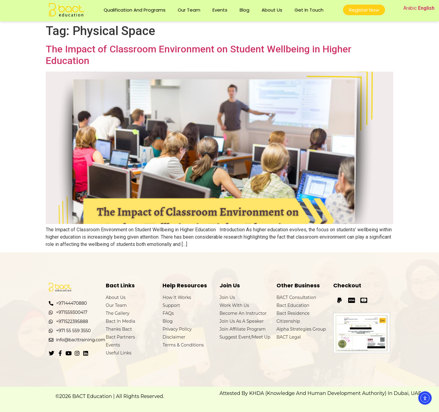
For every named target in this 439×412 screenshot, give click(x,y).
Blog (244, 10)
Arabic (410, 8)
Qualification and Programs (135, 10)
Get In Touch (308, 10)
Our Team (189, 10)
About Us (272, 10)
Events (219, 10)
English (426, 8)
